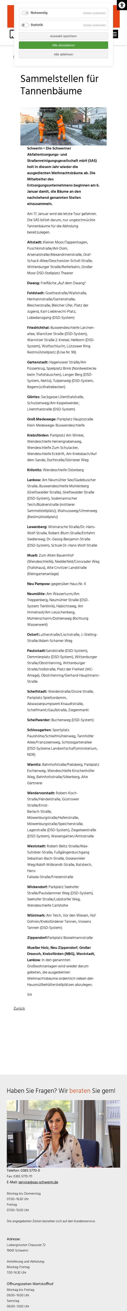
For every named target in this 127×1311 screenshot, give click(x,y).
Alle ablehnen (63, 54)
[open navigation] (113, 34)
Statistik (37, 25)
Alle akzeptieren (63, 45)
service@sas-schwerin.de (38, 1182)
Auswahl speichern (63, 36)
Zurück (19, 1009)
